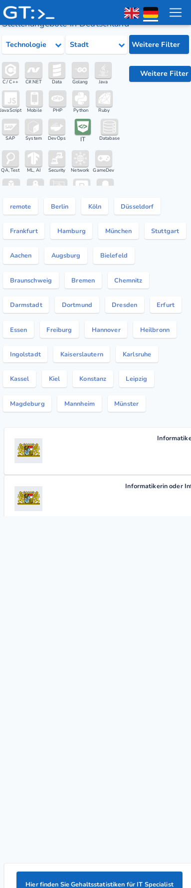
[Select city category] (97, 44)
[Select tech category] (33, 44)
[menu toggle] (175, 12)
